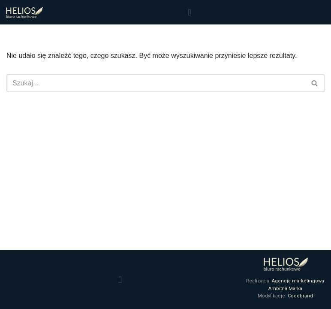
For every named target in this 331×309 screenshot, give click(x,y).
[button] (189, 12)
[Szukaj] (155, 83)
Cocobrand (300, 296)
